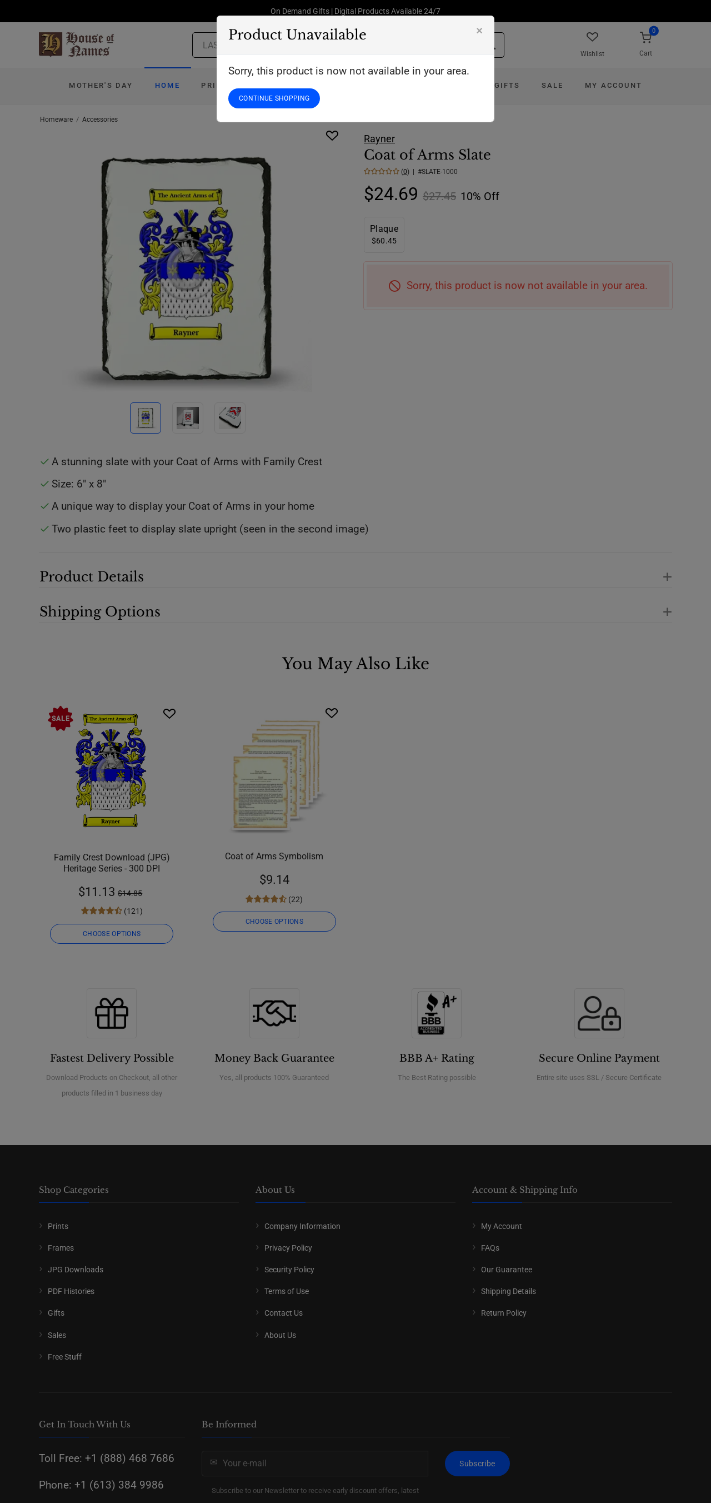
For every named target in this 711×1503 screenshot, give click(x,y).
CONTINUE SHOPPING (274, 98)
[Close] (479, 30)
